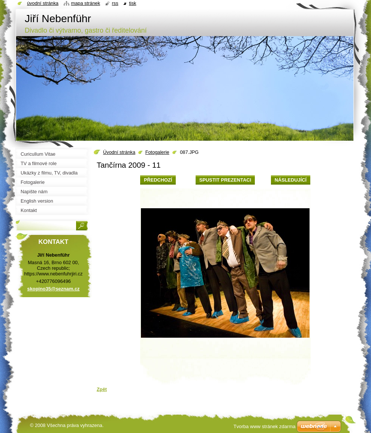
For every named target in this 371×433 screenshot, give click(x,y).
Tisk (132, 3)
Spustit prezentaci (225, 180)
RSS (115, 3)
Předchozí (158, 180)
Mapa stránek (85, 3)
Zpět (102, 389)
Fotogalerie (157, 152)
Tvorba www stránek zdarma (264, 426)
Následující (291, 180)
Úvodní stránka (119, 152)
